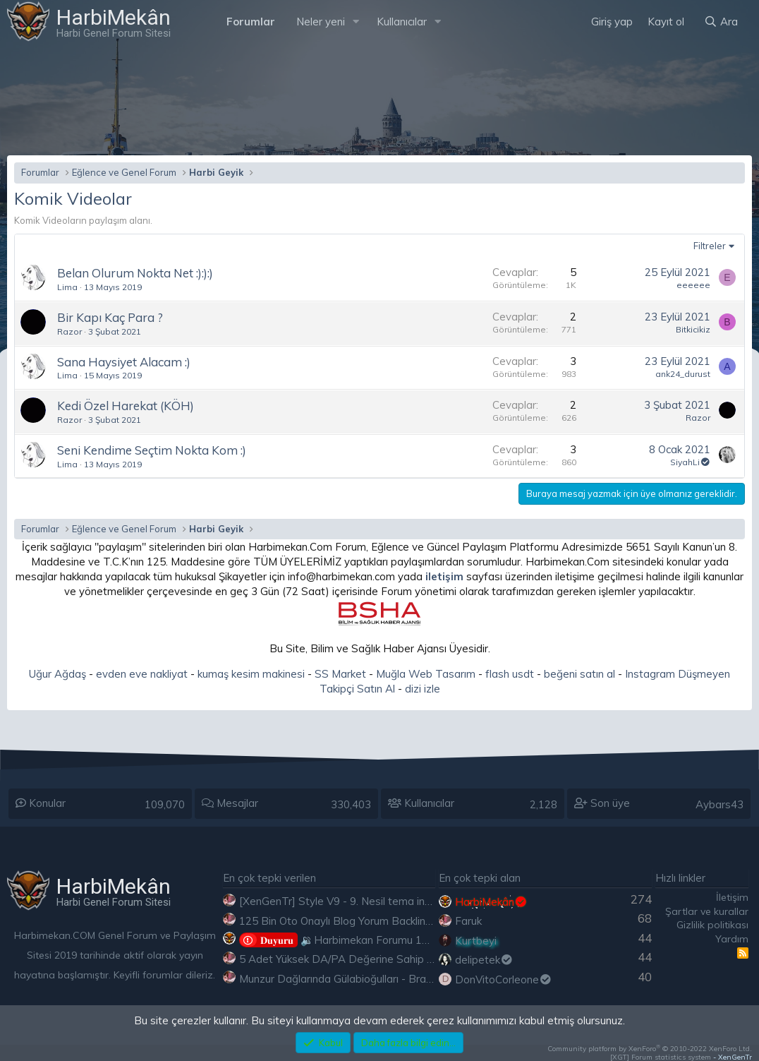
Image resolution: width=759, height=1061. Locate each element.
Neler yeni (320, 21)
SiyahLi (690, 462)
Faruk (468, 921)
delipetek (484, 959)
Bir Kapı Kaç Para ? (110, 317)
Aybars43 (719, 804)
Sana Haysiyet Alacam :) (123, 361)
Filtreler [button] (709, 245)
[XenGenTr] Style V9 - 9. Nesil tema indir (338, 901)
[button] (356, 21)
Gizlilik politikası (712, 924)
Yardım (731, 939)
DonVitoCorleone (503, 979)
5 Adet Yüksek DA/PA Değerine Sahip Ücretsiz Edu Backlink (384, 959)
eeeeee (693, 285)
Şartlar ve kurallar (706, 911)
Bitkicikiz (693, 329)
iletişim (444, 576)
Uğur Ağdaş (57, 674)
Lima (67, 287)
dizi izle (422, 688)
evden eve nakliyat (142, 674)
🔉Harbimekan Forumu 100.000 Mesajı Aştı (375, 940)
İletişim (732, 897)
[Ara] (721, 21)
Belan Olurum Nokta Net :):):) (135, 272)
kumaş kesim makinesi (251, 674)
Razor (69, 331)
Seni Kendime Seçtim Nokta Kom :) (151, 450)
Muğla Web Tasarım (425, 674)
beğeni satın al (579, 674)
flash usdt (509, 674)
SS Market (340, 674)
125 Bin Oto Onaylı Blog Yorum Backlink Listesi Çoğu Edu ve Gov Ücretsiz (417, 921)
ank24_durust (682, 373)
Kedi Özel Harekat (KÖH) (125, 405)
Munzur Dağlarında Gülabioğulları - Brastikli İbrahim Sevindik (384, 978)
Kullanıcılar (402, 21)
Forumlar (250, 21)
